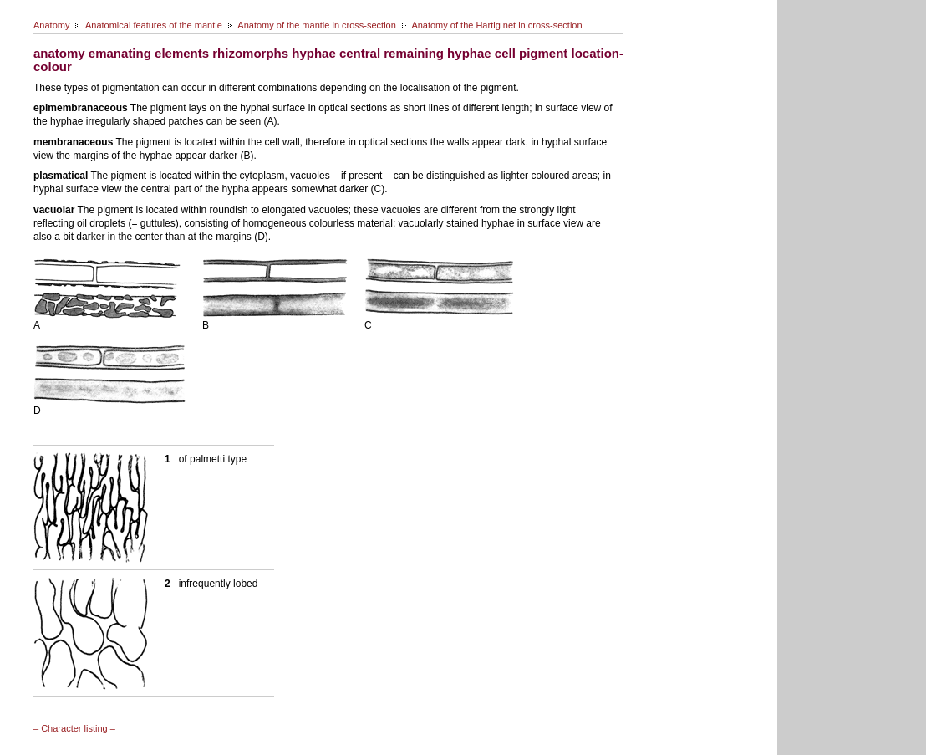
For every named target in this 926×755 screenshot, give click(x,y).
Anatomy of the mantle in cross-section (316, 25)
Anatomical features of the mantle (153, 25)
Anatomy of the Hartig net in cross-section (496, 25)
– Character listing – (74, 728)
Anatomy (51, 25)
